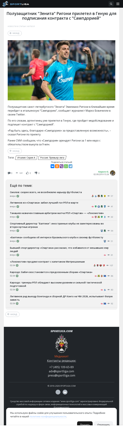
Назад (16, 33)
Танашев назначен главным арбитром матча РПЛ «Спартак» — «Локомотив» (57, 213)
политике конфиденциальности (48, 416)
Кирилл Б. (103, 171)
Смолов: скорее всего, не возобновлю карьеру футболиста (46, 192)
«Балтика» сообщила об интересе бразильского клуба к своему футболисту (56, 237)
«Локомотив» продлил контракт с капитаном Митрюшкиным (47, 261)
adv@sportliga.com (61, 371)
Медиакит (61, 356)
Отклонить (103, 424)
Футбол (31, 26)
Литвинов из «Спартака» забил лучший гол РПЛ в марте (44, 202)
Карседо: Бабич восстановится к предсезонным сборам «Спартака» (51, 272)
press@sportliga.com (61, 375)
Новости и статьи (17, 26)
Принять (85, 424)
